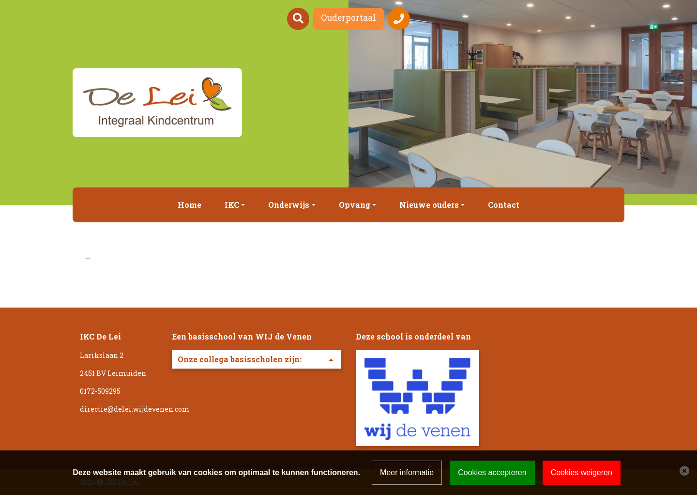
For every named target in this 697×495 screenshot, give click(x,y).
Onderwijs (288, 205)
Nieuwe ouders (429, 205)
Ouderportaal (348, 17)
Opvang (354, 205)
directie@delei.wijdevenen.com (135, 409)
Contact (503, 205)
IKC (232, 205)
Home (189, 205)
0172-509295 (100, 391)
